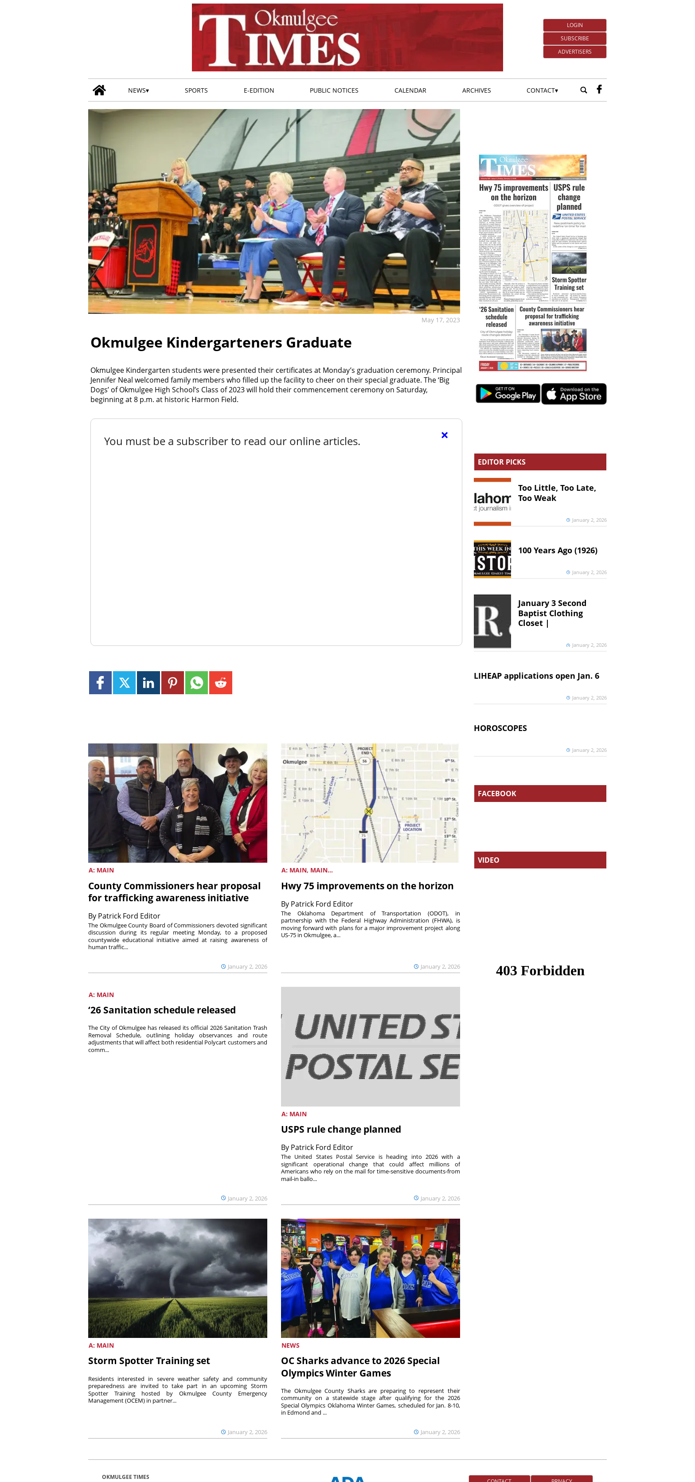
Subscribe (575, 38)
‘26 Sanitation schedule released (162, 1010)
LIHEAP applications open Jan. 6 (536, 675)
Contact (541, 90)
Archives (476, 90)
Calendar (410, 90)
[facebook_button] (599, 90)
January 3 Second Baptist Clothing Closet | (552, 613)
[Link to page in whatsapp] (196, 682)
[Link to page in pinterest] (172, 682)
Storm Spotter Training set (149, 1360)
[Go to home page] (99, 90)
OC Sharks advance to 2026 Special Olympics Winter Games (360, 1366)
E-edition (259, 90)
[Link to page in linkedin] (148, 682)
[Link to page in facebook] (100, 682)
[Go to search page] (583, 90)
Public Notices (334, 90)
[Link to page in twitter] (124, 682)
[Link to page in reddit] (220, 682)
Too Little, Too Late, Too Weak (557, 492)
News (137, 90)
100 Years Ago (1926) (557, 550)
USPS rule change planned (341, 1129)
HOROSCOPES (500, 728)
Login (575, 25)
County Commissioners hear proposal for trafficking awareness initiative (174, 892)
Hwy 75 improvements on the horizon (367, 886)
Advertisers (575, 51)
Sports (196, 90)
